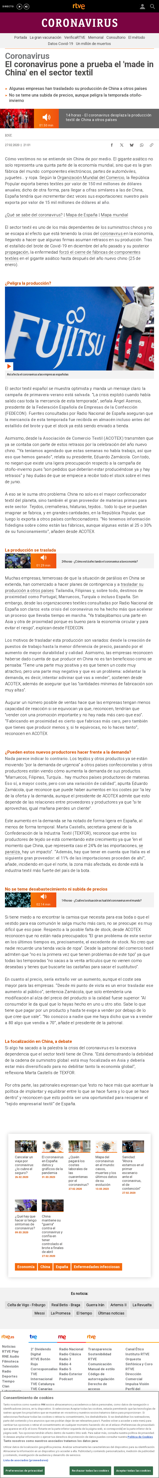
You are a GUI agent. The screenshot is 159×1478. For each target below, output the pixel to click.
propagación (16, 252)
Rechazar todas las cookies (90, 1470)
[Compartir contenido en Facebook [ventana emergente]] (112, 144)
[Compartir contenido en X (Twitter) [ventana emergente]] (122, 144)
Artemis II (118, 1305)
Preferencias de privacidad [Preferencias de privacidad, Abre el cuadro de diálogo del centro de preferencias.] (24, 1470)
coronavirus (112, 233)
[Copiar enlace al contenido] (152, 144)
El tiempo (84, 1313)
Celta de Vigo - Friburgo (26, 1305)
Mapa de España (82, 214)
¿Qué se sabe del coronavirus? (34, 214)
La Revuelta (142, 1305)
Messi (40, 1313)
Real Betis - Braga (66, 1305)
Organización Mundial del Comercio (90, 177)
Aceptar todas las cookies (133, 1470)
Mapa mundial (114, 214)
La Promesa (60, 1313)
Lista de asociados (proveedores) (25, 1460)
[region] (79, 1434)
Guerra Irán (95, 1305)
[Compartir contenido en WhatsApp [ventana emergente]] (142, 144)
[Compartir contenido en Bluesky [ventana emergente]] (132, 144)
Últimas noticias (111, 1313)
